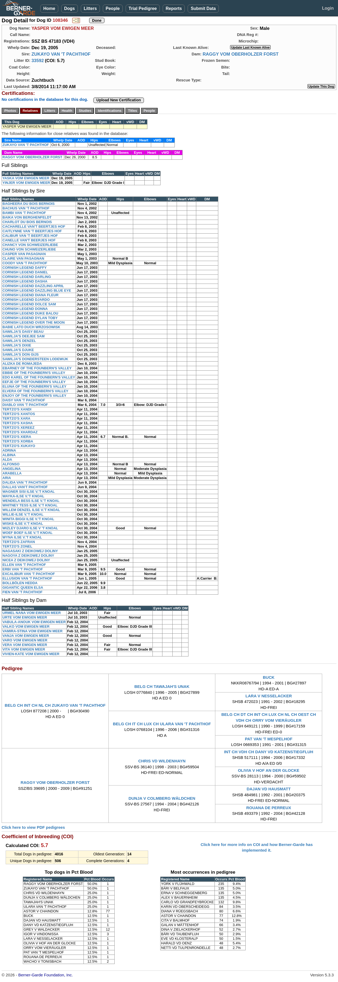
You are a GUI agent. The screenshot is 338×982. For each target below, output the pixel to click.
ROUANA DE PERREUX (268, 807)
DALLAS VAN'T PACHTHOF (25, 487)
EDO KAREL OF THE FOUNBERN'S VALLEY (38, 377)
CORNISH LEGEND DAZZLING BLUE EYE (36, 290)
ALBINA (9, 455)
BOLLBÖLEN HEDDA (20, 583)
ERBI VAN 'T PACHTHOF (22, 569)
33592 (37, 60)
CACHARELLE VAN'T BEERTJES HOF (33, 226)
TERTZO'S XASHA (17, 423)
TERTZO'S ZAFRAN (18, 542)
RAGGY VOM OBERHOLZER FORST (241, 54)
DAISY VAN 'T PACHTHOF (23, 400)
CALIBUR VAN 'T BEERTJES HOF (30, 236)
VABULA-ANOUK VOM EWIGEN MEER (34, 622)
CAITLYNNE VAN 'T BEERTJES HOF (32, 231)
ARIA (6, 478)
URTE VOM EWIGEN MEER (24, 617)
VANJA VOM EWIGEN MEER (25, 636)
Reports (174, 8)
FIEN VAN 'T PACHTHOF (22, 592)
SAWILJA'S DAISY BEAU (22, 332)
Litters (90, 8)
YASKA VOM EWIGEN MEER (25, 178)
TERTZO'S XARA (16, 418)
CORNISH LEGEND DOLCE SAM (29, 304)
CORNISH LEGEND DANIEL (25, 272)
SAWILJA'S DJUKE (18, 350)
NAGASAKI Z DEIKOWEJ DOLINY (30, 551)
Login (328, 8)
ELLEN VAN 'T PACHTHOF (24, 565)
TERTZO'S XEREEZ (18, 428)
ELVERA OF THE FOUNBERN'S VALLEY (35, 391)
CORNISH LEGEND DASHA (25, 281)
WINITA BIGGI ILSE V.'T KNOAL (28, 519)
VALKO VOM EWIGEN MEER (25, 626)
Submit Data (203, 8)
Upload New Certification (118, 100)
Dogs (69, 8)
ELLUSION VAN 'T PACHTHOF (27, 578)
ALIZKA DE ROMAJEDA (22, 364)
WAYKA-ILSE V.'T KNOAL (23, 496)
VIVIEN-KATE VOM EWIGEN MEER (30, 654)
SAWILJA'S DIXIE (16, 345)
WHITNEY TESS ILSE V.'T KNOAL (29, 505)
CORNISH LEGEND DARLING (26, 277)
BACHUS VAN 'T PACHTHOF (25, 208)
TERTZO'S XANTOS (18, 414)
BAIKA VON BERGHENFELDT (27, 217)
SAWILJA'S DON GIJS (20, 354)
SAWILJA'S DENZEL (19, 341)
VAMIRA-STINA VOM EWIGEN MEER (32, 631)
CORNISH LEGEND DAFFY (24, 268)
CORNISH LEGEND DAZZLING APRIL (33, 286)
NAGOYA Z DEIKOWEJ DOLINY (28, 556)
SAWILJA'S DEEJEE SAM (23, 336)
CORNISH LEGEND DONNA (25, 309)
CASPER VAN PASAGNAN (24, 254)
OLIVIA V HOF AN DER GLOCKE (268, 770)
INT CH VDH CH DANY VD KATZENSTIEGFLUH (268, 751)
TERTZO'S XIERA (16, 437)
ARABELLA (12, 473)
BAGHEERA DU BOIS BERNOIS (28, 204)
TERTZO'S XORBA (17, 441)
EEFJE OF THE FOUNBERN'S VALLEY (34, 382)
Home (49, 8)
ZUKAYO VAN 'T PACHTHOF (60, 54)
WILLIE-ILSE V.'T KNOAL (22, 514)
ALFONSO (11, 464)
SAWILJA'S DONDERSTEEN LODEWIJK (35, 359)
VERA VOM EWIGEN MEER (24, 645)
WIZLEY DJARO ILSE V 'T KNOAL (30, 528)
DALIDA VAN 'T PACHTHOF (25, 482)
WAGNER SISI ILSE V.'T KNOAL (28, 492)
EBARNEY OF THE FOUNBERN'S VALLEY (37, 368)
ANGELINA (11, 469)
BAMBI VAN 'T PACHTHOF (24, 213)
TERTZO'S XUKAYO (18, 446)
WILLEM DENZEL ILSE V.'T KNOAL (31, 510)
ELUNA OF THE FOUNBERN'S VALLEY (34, 386)
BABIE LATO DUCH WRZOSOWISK (31, 327)
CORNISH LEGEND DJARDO (26, 300)
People (113, 8)
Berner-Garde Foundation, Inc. (45, 975)
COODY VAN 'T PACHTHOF (24, 263)
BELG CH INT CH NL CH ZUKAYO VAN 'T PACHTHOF (55, 705)
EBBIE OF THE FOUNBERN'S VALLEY (33, 373)
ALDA (7, 460)
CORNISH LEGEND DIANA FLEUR (30, 295)
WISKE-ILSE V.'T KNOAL (22, 524)
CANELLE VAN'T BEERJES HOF (29, 240)
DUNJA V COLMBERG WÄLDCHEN (162, 798)
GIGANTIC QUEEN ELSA (22, 587)
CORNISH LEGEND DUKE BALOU (30, 313)
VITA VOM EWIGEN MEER (23, 649)
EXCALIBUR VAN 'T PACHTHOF (28, 574)
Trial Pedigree (143, 8)
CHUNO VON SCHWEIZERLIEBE (29, 249)
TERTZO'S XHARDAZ (20, 432)
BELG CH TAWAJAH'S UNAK (162, 686)
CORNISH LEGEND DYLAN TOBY (30, 318)
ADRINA (9, 450)
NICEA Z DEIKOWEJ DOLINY (26, 560)
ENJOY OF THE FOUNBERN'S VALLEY (34, 396)
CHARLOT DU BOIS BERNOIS (27, 222)
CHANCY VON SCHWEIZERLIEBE (30, 245)
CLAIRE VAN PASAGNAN (23, 258)
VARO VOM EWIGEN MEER (24, 640)
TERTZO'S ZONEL (17, 546)
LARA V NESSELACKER (268, 696)
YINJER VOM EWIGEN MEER (26, 183)
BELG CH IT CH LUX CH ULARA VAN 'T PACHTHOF (162, 724)
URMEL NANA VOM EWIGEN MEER (31, 613)
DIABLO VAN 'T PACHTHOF (25, 405)
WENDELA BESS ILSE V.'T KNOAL (30, 501)
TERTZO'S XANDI (16, 409)
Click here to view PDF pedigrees (33, 827)
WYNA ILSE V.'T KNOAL (22, 537)
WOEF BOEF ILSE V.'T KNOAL (27, 533)
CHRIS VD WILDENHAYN (162, 761)
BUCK (268, 677)
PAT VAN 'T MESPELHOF (268, 739)
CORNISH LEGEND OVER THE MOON (33, 322)
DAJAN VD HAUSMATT (269, 789)
